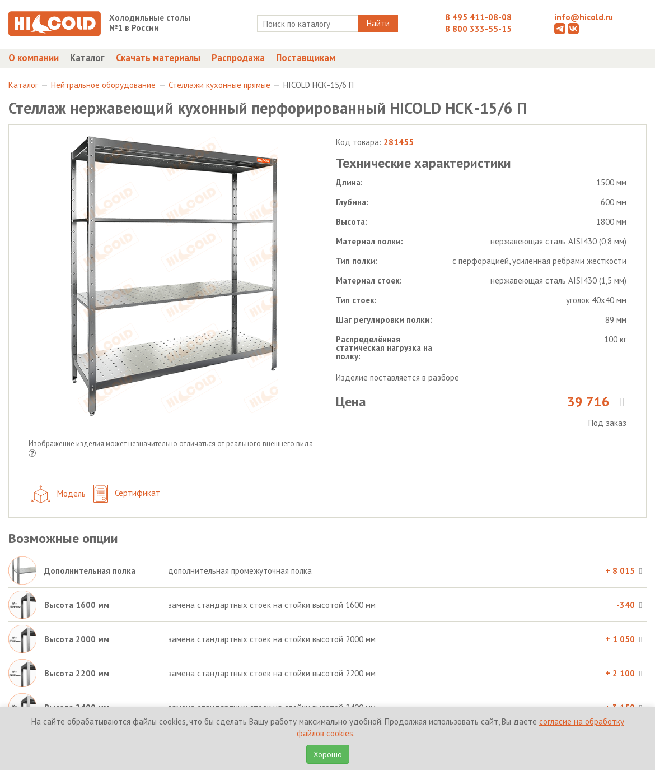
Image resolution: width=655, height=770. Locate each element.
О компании (33, 58)
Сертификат (126, 494)
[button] (32, 454)
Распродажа (238, 58)
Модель (58, 494)
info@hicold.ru (583, 17)
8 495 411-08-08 (478, 17)
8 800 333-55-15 (478, 29)
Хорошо (328, 754)
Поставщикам (305, 58)
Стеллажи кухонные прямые (219, 85)
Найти (378, 23)
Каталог (87, 58)
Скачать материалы (158, 58)
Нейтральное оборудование (103, 85)
